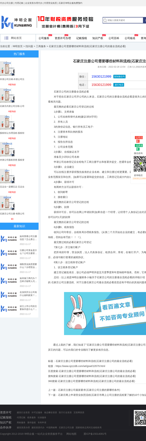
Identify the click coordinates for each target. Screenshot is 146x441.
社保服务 (42, 417)
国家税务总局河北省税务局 (89, 427)
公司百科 (114, 38)
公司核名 (130, 38)
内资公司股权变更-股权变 (12, 160)
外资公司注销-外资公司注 (12, 79)
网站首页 (16, 37)
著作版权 (31, 422)
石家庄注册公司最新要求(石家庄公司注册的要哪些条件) (89, 389)
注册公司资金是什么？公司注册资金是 (28, 253)
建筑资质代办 (38, 427)
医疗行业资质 (65, 412)
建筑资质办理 (23, 427)
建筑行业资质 (23, 412)
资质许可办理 (63, 38)
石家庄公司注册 (66, 427)
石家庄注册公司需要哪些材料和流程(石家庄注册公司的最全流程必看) (97, 371)
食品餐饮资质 (50, 412)
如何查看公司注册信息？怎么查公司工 (28, 239)
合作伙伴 (5, 427)
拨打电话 (118, 85)
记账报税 (81, 38)
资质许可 (5, 412)
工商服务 (41, 46)
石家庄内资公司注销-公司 (12, 106)
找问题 (29, 46)
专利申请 (42, 422)
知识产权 (97, 38)
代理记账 (21, 417)
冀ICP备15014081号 (95, 433)
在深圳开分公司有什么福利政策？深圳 (28, 295)
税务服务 (31, 417)
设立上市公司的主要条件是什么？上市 (28, 309)
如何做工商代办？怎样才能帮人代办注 (28, 281)
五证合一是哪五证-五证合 (12, 187)
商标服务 (21, 422)
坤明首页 (18, 46)
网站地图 (71, 433)
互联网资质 (79, 412)
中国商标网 (51, 427)
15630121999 (101, 85)
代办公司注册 (6, 3)
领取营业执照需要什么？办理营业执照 (28, 267)
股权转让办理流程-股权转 (12, 133)
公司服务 (44, 38)
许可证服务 (37, 412)
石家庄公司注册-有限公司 (12, 213)
